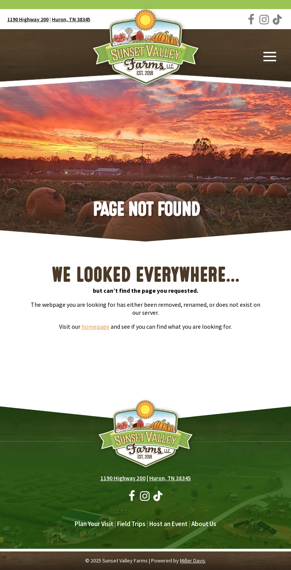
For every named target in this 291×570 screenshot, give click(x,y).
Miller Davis (192, 560)
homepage (95, 326)
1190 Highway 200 (27, 19)
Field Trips (131, 524)
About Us (203, 524)
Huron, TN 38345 (71, 19)
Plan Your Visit (94, 524)
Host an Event (168, 524)
